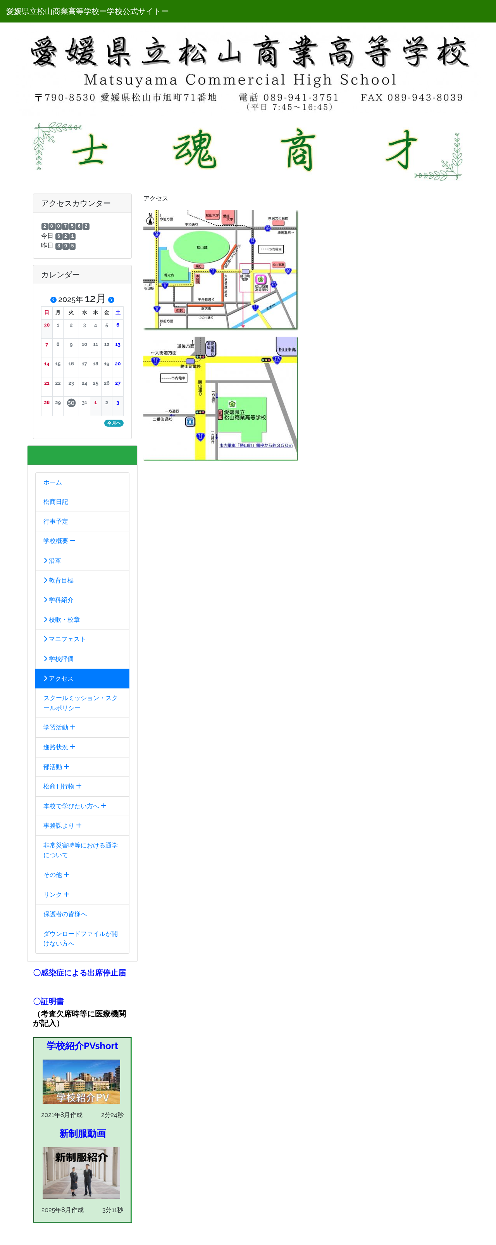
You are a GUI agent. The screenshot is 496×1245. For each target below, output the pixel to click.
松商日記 (55, 501)
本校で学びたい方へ (75, 806)
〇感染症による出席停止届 (79, 972)
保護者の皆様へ (65, 914)
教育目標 (58, 580)
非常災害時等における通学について (80, 850)
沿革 (52, 560)
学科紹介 (58, 599)
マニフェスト (64, 639)
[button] (46, 325)
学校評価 (58, 658)
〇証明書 (48, 1001)
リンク (56, 894)
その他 (56, 874)
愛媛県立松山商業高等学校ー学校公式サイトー (87, 11)
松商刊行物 (62, 786)
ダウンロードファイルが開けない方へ (80, 939)
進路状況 (59, 747)
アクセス (58, 678)
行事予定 (55, 521)
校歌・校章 (61, 619)
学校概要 (59, 541)
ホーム (52, 482)
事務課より (62, 825)
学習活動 (59, 727)
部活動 (56, 767)
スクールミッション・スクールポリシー (80, 703)
